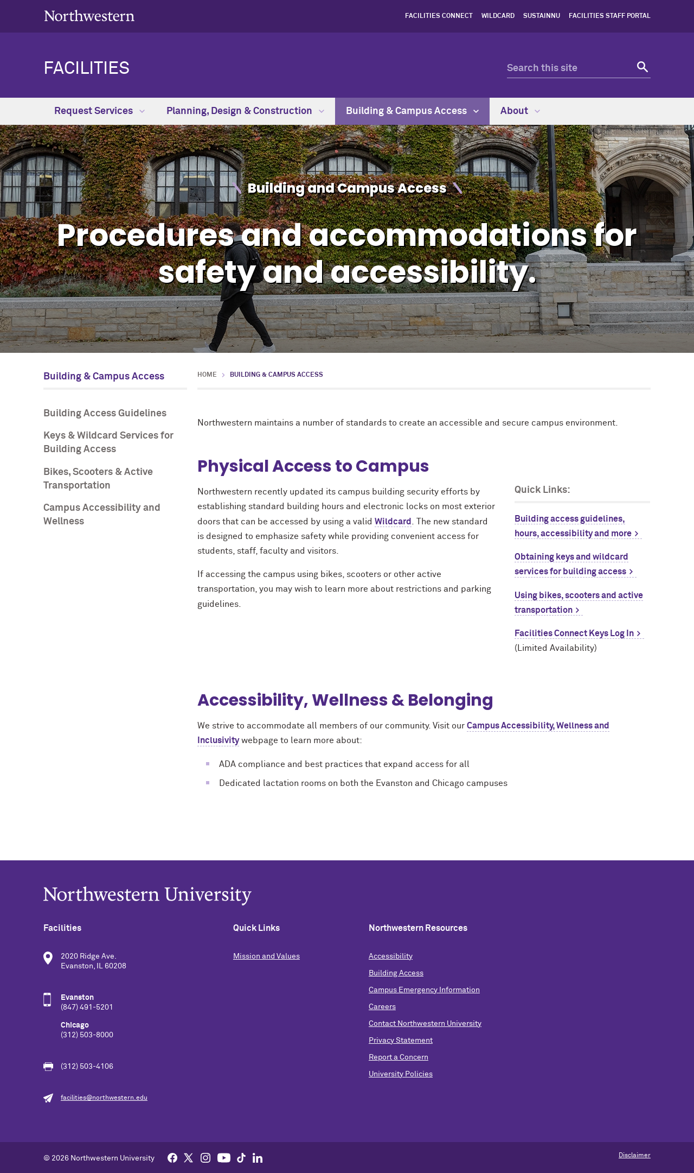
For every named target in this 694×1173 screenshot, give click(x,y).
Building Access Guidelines (104, 414)
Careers (382, 1007)
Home (207, 375)
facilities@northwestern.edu (104, 1098)
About (520, 111)
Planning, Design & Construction (245, 111)
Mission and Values (266, 956)
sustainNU (541, 16)
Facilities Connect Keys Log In (574, 633)
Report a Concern (398, 1057)
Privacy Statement (401, 1040)
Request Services (99, 111)
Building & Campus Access (412, 111)
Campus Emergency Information (424, 990)
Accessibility (391, 956)
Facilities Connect (439, 16)
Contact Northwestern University (425, 1024)
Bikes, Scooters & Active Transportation (98, 479)
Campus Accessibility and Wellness (101, 515)
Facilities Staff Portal (610, 16)
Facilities (86, 69)
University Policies (401, 1074)
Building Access (396, 973)
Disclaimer (635, 1155)
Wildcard (498, 16)
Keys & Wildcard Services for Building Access (108, 442)
